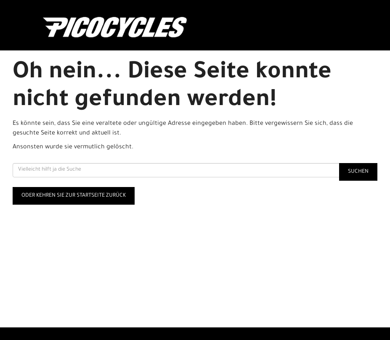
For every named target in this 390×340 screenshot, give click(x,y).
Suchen (358, 172)
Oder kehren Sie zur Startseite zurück (73, 196)
